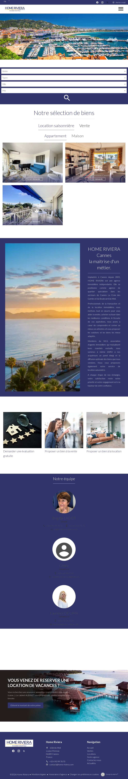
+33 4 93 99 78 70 (54, 525)
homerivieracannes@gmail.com (65, 577)
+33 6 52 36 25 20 (66, 620)
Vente (84, 125)
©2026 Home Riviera (19, 774)
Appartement (55, 135)
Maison (78, 135)
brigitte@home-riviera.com (66, 529)
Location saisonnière (56, 125)
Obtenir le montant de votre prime (25, 705)
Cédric (64, 566)
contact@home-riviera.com (61, 764)
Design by (112, 774)
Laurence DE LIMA (64, 613)
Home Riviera (54, 742)
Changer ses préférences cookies (84, 774)
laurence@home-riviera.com (65, 624)
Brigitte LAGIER (64, 518)
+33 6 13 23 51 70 (77, 525)
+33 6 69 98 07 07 (66, 573)
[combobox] (64, 71)
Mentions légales (38, 774)
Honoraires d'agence (58, 774)
